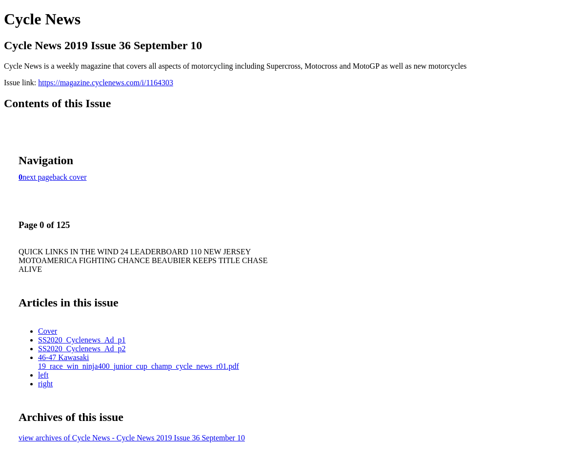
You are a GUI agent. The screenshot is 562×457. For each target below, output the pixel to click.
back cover (70, 177)
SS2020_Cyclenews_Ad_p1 (82, 340)
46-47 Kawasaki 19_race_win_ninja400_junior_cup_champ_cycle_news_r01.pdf (138, 361)
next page (37, 177)
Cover (47, 331)
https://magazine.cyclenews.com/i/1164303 (105, 82)
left (43, 375)
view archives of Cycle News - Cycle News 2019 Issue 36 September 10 (132, 438)
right (45, 384)
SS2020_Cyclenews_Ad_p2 (82, 348)
